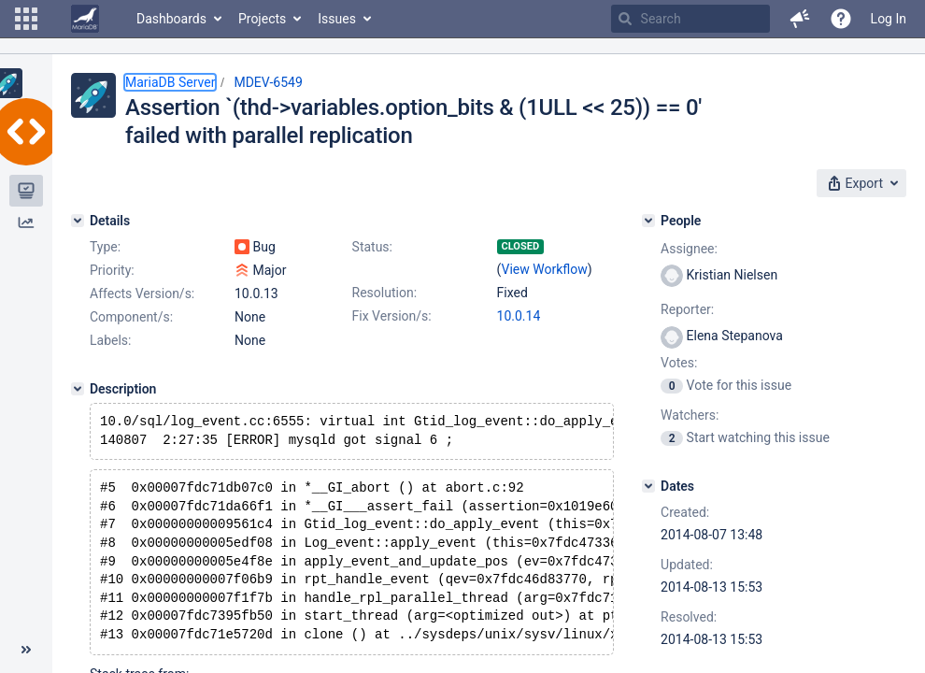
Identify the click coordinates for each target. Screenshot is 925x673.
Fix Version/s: (392, 315)
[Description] (77, 388)
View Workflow (545, 269)
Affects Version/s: (142, 293)
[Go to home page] (85, 18)
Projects (262, 18)
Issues (337, 18)
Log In (888, 18)
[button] (26, 18)
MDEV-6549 (268, 82)
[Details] (77, 220)
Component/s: (131, 316)
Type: (105, 246)
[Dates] (648, 486)
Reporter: (687, 309)
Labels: (110, 340)
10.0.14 (519, 315)
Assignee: (689, 248)
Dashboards (171, 18)
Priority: (112, 270)
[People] (648, 220)
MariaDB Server (170, 82)
